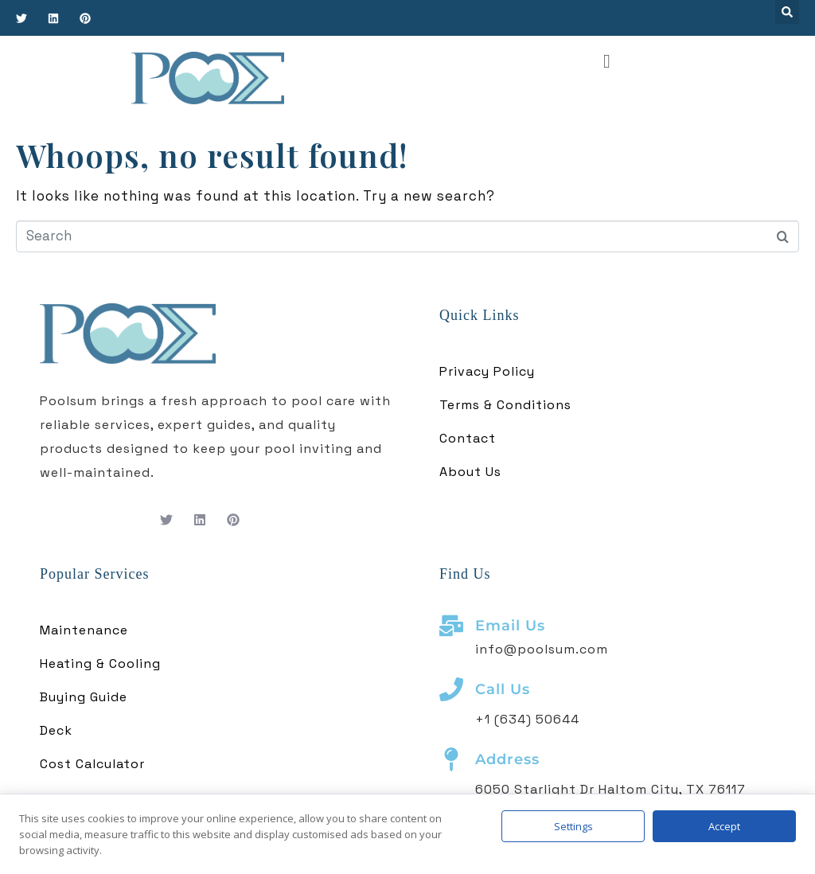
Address (507, 759)
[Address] (451, 759)
